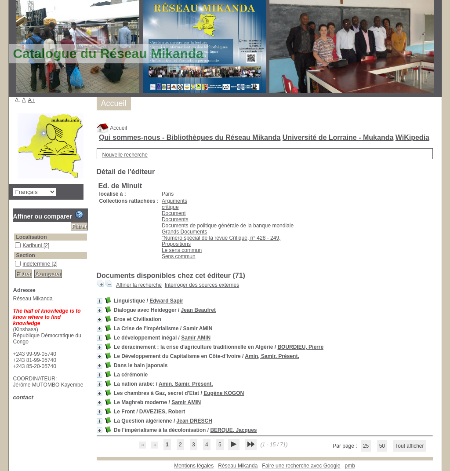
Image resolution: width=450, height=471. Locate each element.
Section (25, 255)
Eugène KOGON (223, 393)
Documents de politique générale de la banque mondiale (228, 226)
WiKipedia (412, 137)
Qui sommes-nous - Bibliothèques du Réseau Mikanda (189, 137)
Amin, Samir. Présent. (272, 356)
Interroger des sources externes (202, 285)
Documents (175, 219)
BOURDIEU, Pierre (300, 347)
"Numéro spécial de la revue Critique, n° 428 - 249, (221, 238)
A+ (31, 100)
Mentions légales (194, 466)
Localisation (31, 237)
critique (170, 207)
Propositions (176, 244)
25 (366, 446)
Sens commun (179, 256)
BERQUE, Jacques (233, 430)
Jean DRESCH (194, 421)
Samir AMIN (197, 328)
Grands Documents (184, 232)
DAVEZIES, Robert (162, 412)
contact (23, 397)
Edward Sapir (166, 301)
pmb (350, 466)
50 (382, 446)
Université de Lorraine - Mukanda (338, 137)
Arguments (174, 201)
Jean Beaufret (198, 310)
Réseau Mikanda (238, 466)
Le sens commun (182, 250)
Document (174, 213)
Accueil (112, 128)
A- (17, 99)
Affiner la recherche (139, 285)
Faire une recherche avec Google (301, 466)
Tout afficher (409, 446)
